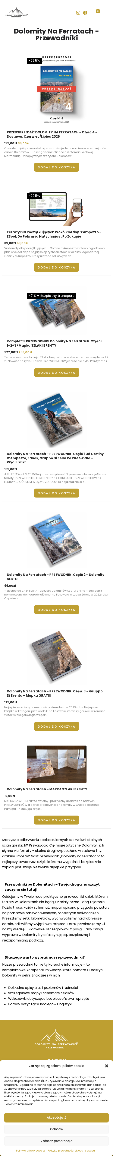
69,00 (22, 243)
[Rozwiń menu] (103, 13)
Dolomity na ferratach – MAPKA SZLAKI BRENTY (47, 789)
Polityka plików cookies (30, 1150)
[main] (56, 523)
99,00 (23, 143)
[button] (106, 1066)
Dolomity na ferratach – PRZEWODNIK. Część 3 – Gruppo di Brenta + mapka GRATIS (55, 693)
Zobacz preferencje (56, 1141)
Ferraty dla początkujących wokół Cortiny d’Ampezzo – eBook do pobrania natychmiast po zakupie (54, 234)
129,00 (10, 702)
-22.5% (34, 60)
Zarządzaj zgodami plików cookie (56, 1066)
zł (15, 143)
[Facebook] (85, 13)
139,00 (10, 143)
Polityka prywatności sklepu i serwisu (71, 1150)
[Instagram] (78, 13)
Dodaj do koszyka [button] (56, 167)
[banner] (56, 13)
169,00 (10, 469)
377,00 (11, 352)
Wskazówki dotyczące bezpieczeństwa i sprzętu (48, 998)
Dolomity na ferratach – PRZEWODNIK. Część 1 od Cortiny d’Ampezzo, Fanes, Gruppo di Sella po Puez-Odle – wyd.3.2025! (55, 458)
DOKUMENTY (57, 1060)
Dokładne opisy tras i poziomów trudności (43, 987)
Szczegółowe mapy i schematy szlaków (41, 993)
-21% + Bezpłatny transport (51, 295)
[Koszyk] (93, 13)
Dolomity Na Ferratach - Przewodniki (56, 34)
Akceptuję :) (56, 1117)
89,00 (10, 243)
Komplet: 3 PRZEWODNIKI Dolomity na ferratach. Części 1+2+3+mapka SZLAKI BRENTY (54, 343)
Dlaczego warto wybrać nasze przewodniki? (45, 957)
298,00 (25, 352)
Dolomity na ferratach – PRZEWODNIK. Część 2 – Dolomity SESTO (55, 576)
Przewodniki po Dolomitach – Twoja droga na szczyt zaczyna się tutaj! (52, 887)
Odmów (56, 1129)
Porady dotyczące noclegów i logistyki (40, 1004)
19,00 (9, 796)
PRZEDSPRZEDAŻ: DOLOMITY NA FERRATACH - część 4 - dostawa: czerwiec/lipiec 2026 (52, 134)
